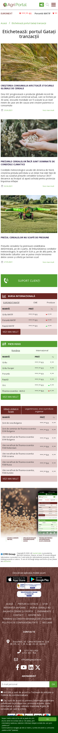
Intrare (41, 5)
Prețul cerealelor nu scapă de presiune (25, 237)
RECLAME (47, 622)
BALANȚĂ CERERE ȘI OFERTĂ (18, 611)
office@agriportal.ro (31, 659)
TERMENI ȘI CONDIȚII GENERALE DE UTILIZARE (27, 619)
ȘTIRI (45, 604)
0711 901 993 (31, 650)
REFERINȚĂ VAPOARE (14, 607)
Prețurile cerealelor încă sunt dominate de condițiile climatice (28, 163)
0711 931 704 (29, 652)
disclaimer (7, 561)
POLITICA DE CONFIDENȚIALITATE (20, 622)
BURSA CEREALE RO (40, 607)
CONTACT (18, 615)
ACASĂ (9, 604)
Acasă (4, 23)
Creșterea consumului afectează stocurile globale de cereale (27, 87)
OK (53, 684)
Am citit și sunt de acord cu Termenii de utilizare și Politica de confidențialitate (27, 694)
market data (37, 553)
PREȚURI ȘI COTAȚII (28, 604)
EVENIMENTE (44, 611)
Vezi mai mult (48, 110)
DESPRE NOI (34, 615)
